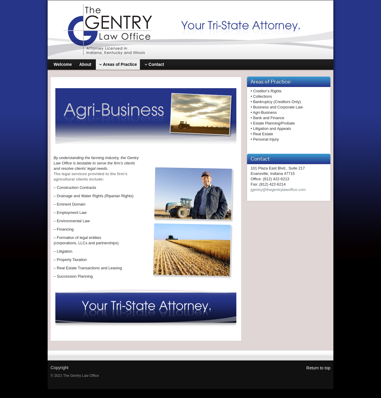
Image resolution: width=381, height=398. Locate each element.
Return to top (318, 368)
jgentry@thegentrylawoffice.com (278, 189)
